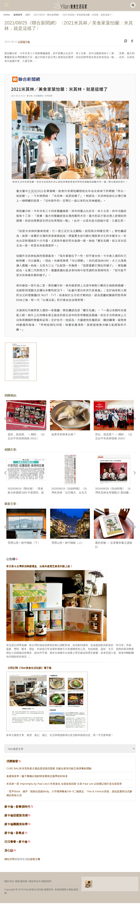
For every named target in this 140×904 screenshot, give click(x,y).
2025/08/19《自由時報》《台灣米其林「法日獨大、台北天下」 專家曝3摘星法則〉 (69, 493)
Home (6, 14)
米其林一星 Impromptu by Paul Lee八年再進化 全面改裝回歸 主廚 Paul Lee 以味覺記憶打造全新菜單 (64, 784)
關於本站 (9, 882)
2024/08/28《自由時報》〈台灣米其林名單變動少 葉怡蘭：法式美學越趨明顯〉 (113, 493)
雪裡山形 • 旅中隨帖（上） (67, 543)
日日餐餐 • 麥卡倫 (16, 842)
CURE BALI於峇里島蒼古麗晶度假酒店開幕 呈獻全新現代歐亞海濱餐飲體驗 (49, 769)
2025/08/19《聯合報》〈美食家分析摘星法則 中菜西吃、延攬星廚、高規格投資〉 (26, 493)
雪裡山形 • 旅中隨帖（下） (24, 543)
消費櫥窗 (13, 762)
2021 (27, 14)
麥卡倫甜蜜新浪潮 (16, 816)
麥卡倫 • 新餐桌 (14, 833)
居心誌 (8, 851)
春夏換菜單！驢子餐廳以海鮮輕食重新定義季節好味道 (37, 777)
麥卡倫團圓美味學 (16, 825)
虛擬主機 (35, 860)
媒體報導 (17, 14)
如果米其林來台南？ (63, 435)
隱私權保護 (21, 882)
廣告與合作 (35, 882)
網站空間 (9, 860)
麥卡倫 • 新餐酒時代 (17, 807)
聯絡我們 (46, 882)
